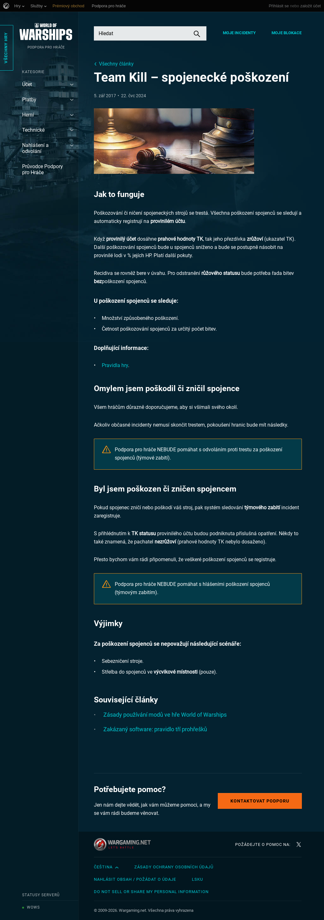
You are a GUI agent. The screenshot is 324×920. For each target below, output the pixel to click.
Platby (29, 100)
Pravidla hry (115, 365)
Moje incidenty (239, 32)
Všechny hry (5, 47)
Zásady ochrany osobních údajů (173, 867)
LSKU (197, 879)
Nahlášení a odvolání (35, 148)
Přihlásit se (279, 5)
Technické (33, 130)
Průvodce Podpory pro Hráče (42, 169)
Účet (27, 84)
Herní (28, 115)
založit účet (310, 5)
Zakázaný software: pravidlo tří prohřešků (155, 729)
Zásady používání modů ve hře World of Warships (165, 714)
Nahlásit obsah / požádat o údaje (135, 879)
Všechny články (116, 64)
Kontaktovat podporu (259, 800)
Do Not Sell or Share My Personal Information (151, 891)
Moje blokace (287, 32)
